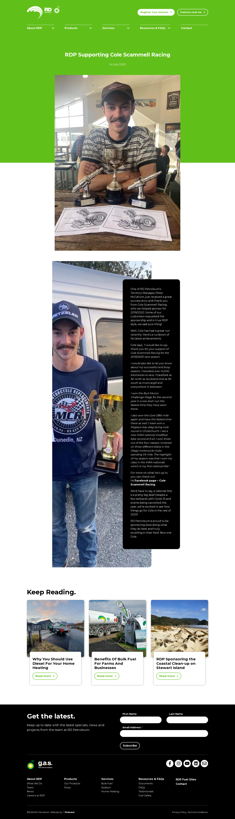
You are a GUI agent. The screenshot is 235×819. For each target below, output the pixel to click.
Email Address (132, 727)
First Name (130, 713)
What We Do (34, 783)
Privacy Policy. (179, 812)
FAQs (142, 787)
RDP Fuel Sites (186, 779)
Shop (67, 787)
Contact (186, 28)
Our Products (72, 783)
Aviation (106, 787)
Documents (146, 783)
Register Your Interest (156, 12)
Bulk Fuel (106, 783)
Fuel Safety (145, 795)
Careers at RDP (36, 795)
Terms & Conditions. (198, 812)
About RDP (40, 28)
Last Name (176, 713)
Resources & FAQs (155, 28)
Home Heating (110, 791)
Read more (45, 676)
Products (78, 28)
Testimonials (146, 791)
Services (116, 28)
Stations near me (192, 12)
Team (30, 787)
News (30, 791)
